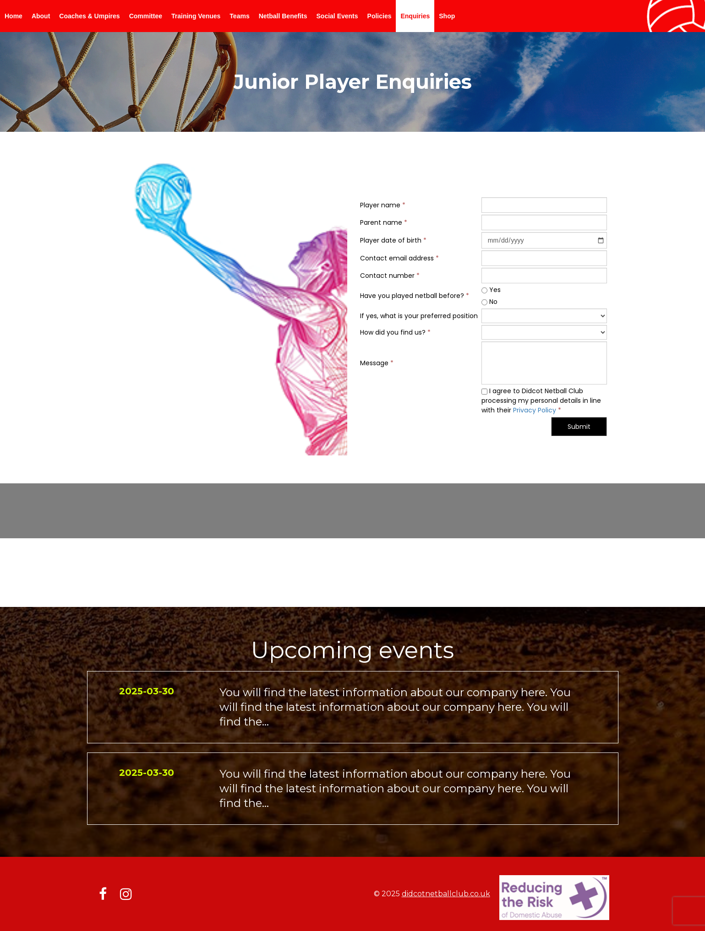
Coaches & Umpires (89, 16)
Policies (379, 16)
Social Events (337, 16)
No (489, 301)
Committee (145, 16)
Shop (447, 16)
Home (13, 16)
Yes (491, 289)
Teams (239, 16)
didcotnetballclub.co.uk (446, 893)
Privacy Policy (534, 410)
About (41, 16)
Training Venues (195, 16)
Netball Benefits (283, 16)
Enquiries (415, 16)
